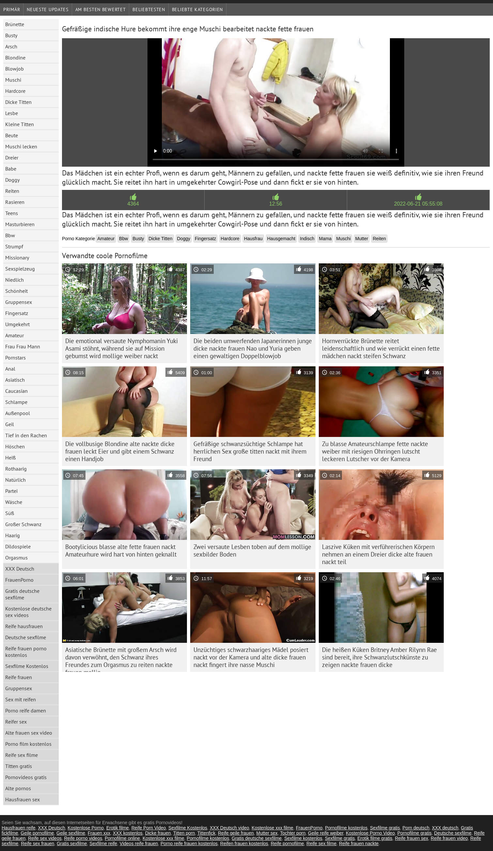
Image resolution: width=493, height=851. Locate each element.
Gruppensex (18, 302)
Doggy (12, 179)
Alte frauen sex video (28, 732)
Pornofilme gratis (414, 833)
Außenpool (17, 413)
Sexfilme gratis (385, 827)
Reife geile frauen (236, 833)
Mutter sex (267, 833)
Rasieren (14, 202)
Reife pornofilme (287, 843)
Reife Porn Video (148, 827)
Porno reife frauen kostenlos (189, 843)
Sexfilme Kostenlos (26, 666)
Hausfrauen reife (19, 827)
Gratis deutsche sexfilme (22, 594)
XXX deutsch (445, 827)
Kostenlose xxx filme (272, 827)
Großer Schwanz (23, 524)
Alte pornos (18, 788)
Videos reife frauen (139, 843)
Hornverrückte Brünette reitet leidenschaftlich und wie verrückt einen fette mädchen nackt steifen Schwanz (381, 348)
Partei (11, 491)
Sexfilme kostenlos (303, 838)
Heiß (10, 457)
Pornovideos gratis (26, 777)
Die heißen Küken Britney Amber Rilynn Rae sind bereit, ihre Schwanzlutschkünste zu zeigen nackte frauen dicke (379, 657)
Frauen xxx (99, 833)
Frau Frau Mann (22, 346)
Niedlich (14, 279)
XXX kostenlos (128, 833)
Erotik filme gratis (374, 838)
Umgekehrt (17, 324)
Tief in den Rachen (26, 435)
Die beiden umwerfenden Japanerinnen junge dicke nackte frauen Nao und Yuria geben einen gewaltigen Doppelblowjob (252, 348)
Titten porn (184, 833)
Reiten (12, 191)
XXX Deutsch (19, 568)
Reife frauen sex (411, 838)
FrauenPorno (19, 579)
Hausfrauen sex (22, 799)
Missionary (17, 257)
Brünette (14, 24)
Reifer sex (16, 721)
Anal (10, 368)
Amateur (14, 335)
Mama (325, 238)
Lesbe (11, 113)
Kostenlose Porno (86, 827)
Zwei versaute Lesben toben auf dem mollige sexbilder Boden (252, 550)
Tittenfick (206, 833)
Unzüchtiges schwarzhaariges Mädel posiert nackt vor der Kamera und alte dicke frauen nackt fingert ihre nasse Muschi (250, 657)
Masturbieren (20, 224)
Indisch (307, 238)
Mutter (361, 238)
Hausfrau (253, 238)
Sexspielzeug (20, 268)
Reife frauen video (449, 838)
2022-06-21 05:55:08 (418, 204)
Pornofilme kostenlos (346, 827)
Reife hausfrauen (24, 626)
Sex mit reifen (20, 699)
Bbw (10, 235)
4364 (133, 204)
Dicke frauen (158, 833)
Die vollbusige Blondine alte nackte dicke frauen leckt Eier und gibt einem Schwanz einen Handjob (120, 451)
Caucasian (16, 391)
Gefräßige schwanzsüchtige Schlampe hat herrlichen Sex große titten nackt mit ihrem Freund (249, 451)
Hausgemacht (281, 238)
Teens (11, 213)
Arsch (11, 46)
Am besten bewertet (100, 9)
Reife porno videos (83, 838)
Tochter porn (292, 833)
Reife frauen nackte (358, 843)
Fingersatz (16, 313)
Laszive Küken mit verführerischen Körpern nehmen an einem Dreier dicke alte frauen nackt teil (378, 554)
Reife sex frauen (37, 843)
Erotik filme (117, 827)
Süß (9, 513)
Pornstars (15, 357)
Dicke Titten (18, 102)
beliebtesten (148, 9)
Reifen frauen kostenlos (244, 843)
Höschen (15, 446)
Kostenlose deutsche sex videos (28, 611)
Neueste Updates (48, 9)
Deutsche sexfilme (25, 637)
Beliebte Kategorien (197, 9)
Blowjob (14, 68)
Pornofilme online (122, 838)
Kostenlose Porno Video (370, 833)
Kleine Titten (19, 124)
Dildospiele (18, 546)
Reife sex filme (21, 755)
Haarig (12, 535)
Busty (11, 35)
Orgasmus (16, 557)
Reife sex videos (45, 838)
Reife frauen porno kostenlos (26, 651)
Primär (11, 9)
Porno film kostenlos (28, 744)
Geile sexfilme (70, 833)
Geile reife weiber (325, 833)
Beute (11, 135)
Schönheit (16, 291)
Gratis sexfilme (72, 843)
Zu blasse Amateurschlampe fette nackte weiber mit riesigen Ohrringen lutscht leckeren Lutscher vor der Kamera (375, 451)
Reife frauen (18, 677)
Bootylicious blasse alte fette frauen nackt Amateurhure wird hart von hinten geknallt (121, 550)
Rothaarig (16, 468)
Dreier (11, 157)
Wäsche (13, 502)
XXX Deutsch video (229, 827)
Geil (9, 424)
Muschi (13, 79)
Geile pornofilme (37, 833)
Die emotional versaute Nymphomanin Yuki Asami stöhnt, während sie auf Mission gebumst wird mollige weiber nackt (121, 348)
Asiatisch (15, 379)
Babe (10, 168)
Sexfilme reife (103, 843)
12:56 (275, 204)
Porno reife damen (25, 710)
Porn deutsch (416, 827)
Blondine (15, 57)
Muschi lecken (21, 146)
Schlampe (16, 402)
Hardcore (15, 91)
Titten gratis (18, 766)
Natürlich (15, 479)
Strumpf (14, 246)
